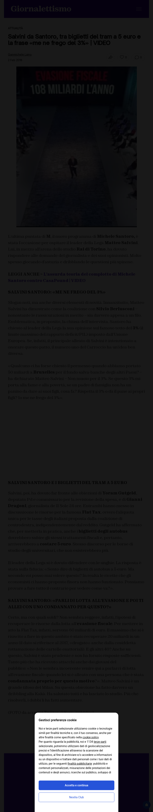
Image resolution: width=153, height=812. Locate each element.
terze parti (100, 741)
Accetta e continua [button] (76, 785)
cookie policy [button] (90, 737)
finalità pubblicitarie (80, 763)
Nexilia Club (76, 797)
